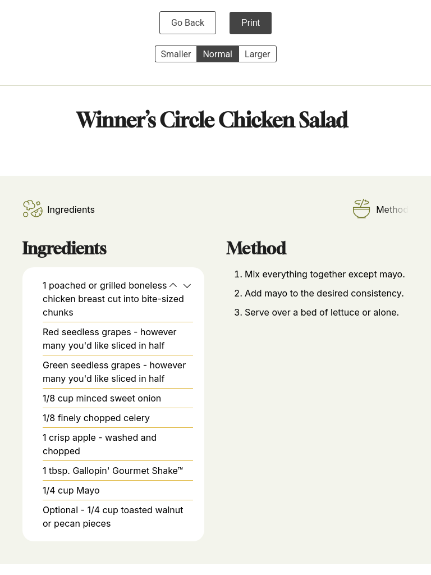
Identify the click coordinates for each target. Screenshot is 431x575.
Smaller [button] (176, 54)
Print (250, 23)
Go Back (187, 22)
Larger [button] (257, 54)
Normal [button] (217, 54)
